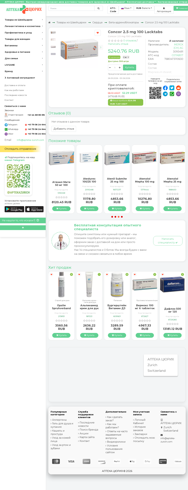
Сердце (97, 22)
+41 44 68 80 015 (36, 115)
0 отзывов (129, 40)
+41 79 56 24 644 (35, 124)
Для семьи (11, 58)
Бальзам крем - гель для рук (89, 301)
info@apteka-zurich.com (30, 140)
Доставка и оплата (15, 85)
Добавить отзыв (64, 128)
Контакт (9, 100)
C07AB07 (177, 55)
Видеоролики (116, 441)
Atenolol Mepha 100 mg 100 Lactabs (144, 181)
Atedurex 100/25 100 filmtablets (89, 181)
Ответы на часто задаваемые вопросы (117, 435)
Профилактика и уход (18, 32)
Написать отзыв (118, 43)
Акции (84, 433)
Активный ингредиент (20, 77)
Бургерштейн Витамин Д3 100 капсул (116, 308)
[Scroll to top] (23, 227)
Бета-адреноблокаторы (124, 22)
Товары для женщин (17, 39)
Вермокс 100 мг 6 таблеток (145, 307)
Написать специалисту (168, 240)
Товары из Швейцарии (18, 19)
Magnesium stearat (159, 72)
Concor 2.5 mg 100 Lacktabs (162, 22)
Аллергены (59, 419)
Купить (129, 67)
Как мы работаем (14, 90)
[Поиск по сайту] (98, 8)
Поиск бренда (89, 429)
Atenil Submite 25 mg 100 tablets (117, 181)
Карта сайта (87, 437)
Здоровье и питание (17, 52)
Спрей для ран (62, 301)
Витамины (11, 45)
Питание (118, 301)
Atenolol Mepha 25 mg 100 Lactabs (172, 181)
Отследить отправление (20, 148)
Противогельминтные (147, 301)
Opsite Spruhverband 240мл (61, 308)
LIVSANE (10, 64)
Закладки (141, 434)
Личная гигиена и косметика (22, 26)
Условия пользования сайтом (114, 449)
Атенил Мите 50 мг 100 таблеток (61, 185)
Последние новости (16, 95)
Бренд (9, 71)
